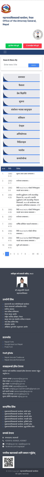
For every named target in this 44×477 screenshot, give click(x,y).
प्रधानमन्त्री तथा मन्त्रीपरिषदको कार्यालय (17, 304)
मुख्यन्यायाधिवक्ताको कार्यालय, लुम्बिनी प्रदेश (18, 421)
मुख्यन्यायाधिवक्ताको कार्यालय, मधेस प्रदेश (18, 414)
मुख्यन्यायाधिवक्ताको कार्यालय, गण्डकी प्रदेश (18, 419)
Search (33, 65)
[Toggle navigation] (5, 52)
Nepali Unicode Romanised (15, 360)
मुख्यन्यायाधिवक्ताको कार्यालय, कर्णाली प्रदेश (18, 424)
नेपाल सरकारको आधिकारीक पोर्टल (16, 306)
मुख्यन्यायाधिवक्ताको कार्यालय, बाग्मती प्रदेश (18, 416)
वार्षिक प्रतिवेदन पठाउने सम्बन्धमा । (27, 224)
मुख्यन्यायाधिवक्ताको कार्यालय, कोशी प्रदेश (18, 411)
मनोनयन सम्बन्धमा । (22, 181)
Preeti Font (9, 347)
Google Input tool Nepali (14, 344)
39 (33, 254)
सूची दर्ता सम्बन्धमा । (22, 245)
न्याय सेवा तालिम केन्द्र (11, 322)
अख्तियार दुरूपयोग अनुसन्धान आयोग (16, 327)
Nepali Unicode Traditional (14, 357)
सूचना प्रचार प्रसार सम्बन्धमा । (25, 174)
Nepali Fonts (9, 342)
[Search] (16, 65)
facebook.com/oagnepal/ (14, 446)
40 (38, 254)
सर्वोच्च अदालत (9, 309)
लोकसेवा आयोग (10, 324)
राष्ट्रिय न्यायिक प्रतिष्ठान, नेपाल (14, 317)
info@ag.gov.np (11, 444)
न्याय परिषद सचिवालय (12, 311)
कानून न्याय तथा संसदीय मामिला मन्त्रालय (17, 319)
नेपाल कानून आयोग (11, 314)
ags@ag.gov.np (24, 444)
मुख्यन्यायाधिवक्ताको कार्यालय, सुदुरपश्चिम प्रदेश (19, 427)
